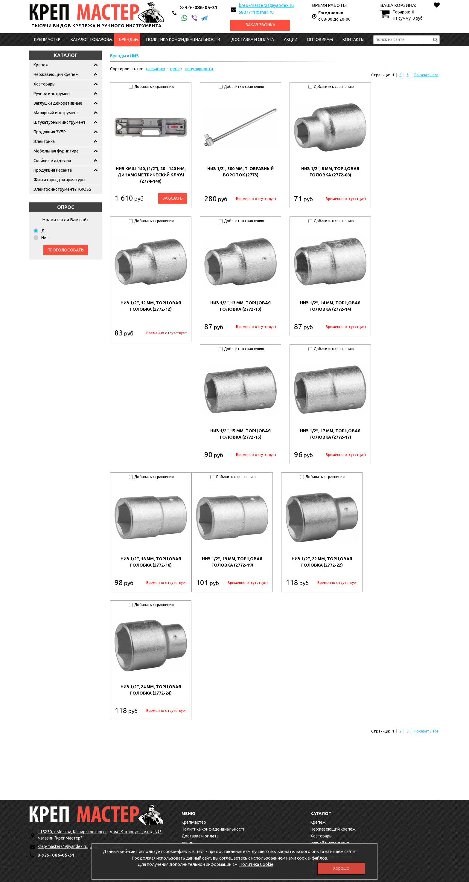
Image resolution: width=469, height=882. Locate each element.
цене (175, 68)
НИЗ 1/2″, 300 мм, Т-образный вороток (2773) (240, 171)
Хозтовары (44, 84)
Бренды (127, 39)
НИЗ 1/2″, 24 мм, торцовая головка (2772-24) (151, 689)
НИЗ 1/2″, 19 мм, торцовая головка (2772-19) (232, 561)
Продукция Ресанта (53, 170)
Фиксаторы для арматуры (59, 179)
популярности (199, 68)
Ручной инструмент (53, 93)
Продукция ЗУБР (50, 131)
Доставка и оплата (252, 39)
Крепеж (41, 64)
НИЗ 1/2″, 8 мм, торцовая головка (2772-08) (330, 171)
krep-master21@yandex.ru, (63, 846)
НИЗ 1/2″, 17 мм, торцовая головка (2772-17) (330, 434)
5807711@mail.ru (256, 12)
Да (44, 230)
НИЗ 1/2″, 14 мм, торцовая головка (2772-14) (330, 306)
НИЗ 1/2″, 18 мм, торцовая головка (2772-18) (151, 561)
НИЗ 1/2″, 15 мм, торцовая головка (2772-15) (240, 434)
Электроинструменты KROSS (62, 189)
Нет (44, 237)
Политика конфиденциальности (183, 39)
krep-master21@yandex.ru (266, 5)
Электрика (44, 141)
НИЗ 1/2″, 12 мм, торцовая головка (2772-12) (151, 306)
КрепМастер (47, 39)
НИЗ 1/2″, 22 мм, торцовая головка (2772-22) (322, 561)
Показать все (426, 75)
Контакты (353, 39)
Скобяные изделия (52, 160)
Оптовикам (320, 39)
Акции (290, 39)
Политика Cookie (256, 865)
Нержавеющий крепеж (56, 74)
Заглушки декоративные (58, 103)
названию (155, 68)
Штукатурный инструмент (60, 122)
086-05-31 (198, 7)
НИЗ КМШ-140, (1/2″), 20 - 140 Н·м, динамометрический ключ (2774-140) (151, 175)
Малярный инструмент (56, 112)
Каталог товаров (90, 39)
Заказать (172, 198)
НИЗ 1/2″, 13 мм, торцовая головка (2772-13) (240, 306)
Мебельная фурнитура (56, 151)
